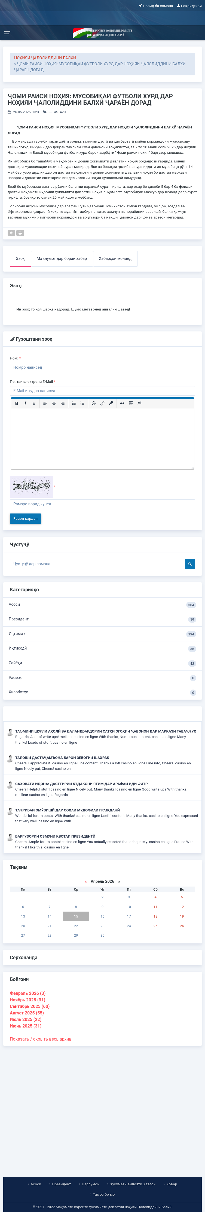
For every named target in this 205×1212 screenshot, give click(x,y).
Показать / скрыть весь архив (41, 1039)
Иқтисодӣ (102, 649)
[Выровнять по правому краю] (62, 403)
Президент (102, 620)
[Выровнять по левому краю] (45, 403)
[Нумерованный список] (82, 403)
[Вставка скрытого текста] (139, 403)
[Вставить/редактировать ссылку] (102, 403)
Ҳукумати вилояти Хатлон (133, 1184)
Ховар (172, 1184)
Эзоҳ (20, 258)
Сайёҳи (102, 663)
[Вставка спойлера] (131, 403)
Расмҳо (102, 678)
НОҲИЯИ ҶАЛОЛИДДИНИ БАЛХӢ (45, 58)
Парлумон (90, 1184)
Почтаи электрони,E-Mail (33, 381)
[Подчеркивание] (34, 403)
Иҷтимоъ (102, 634)
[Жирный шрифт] (16, 403)
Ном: (15, 358)
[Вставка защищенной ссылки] (111, 403)
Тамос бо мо (104, 1194)
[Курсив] (25, 403)
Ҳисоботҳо (102, 693)
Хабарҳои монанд (115, 258)
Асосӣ (102, 605)
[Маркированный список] (74, 403)
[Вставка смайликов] (93, 403)
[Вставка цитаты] (122, 403)
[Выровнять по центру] (54, 403)
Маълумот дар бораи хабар (62, 258)
